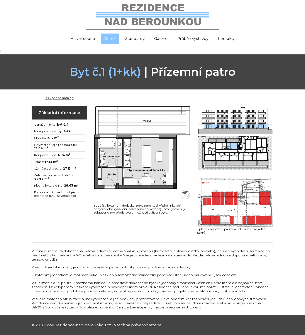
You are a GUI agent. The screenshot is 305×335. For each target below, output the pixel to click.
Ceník (110, 38)
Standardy (135, 38)
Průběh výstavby (192, 38)
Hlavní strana (82, 38)
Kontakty (226, 38)
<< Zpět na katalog (59, 98)
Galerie (161, 38)
